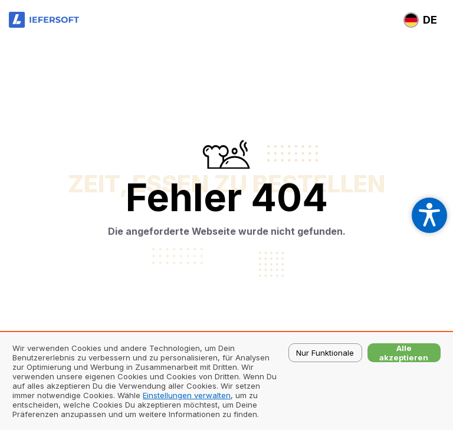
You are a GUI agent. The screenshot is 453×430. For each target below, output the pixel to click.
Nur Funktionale (325, 352)
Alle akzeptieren (403, 352)
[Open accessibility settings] (429, 215)
